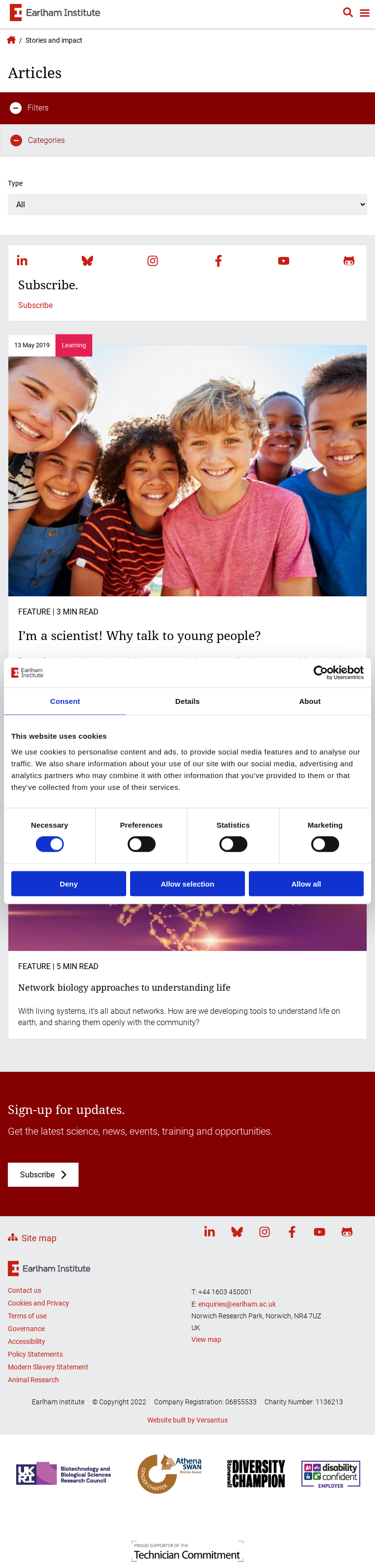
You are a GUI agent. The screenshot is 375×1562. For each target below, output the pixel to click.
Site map (39, 1238)
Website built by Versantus (187, 1420)
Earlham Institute (10, 40)
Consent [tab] (65, 701)
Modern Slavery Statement (48, 1367)
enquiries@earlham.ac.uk (237, 1304)
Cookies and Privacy (38, 1303)
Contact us (24, 1290)
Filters (29, 108)
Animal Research (33, 1379)
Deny (69, 883)
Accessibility (26, 1341)
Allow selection (187, 883)
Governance (26, 1328)
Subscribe (35, 305)
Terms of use (27, 1315)
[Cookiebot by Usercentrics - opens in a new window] (321, 673)
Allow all (306, 883)
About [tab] (310, 701)
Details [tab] (187, 701)
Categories (37, 140)
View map (206, 1339)
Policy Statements (35, 1354)
